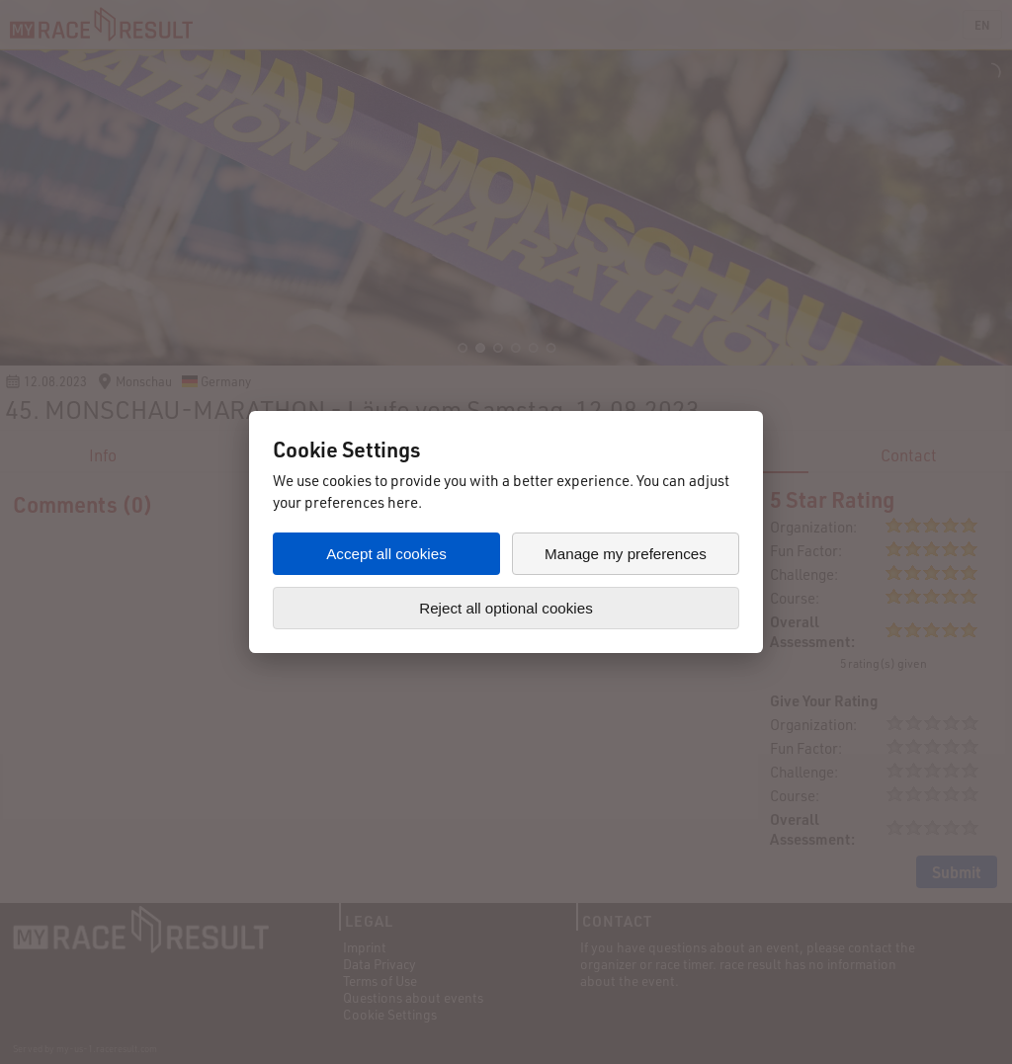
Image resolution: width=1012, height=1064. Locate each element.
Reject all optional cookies (506, 608)
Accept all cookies (386, 553)
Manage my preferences (626, 553)
